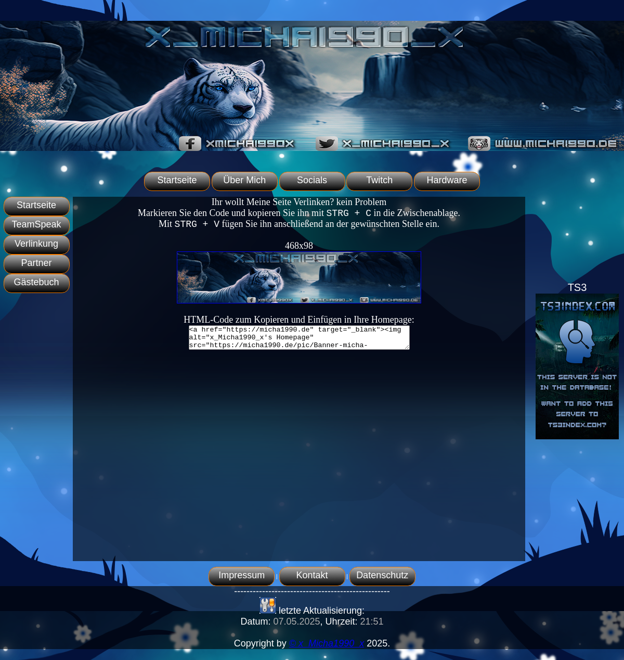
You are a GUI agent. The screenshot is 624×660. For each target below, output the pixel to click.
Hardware (447, 180)
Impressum (241, 575)
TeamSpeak (36, 224)
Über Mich (244, 180)
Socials (312, 180)
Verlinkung (36, 243)
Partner (36, 263)
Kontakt (312, 575)
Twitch (379, 180)
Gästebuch (36, 282)
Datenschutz (382, 575)
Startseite (177, 180)
